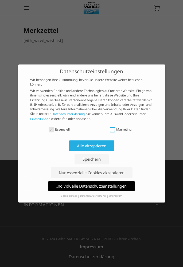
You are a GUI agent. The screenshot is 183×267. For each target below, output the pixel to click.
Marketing (120, 129)
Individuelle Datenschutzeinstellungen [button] (91, 186)
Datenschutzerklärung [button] (93, 196)
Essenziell (59, 129)
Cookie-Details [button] (69, 196)
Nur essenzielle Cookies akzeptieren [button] (91, 172)
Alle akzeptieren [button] (91, 145)
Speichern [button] (92, 159)
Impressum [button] (115, 196)
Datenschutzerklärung (68, 114)
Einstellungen (40, 119)
